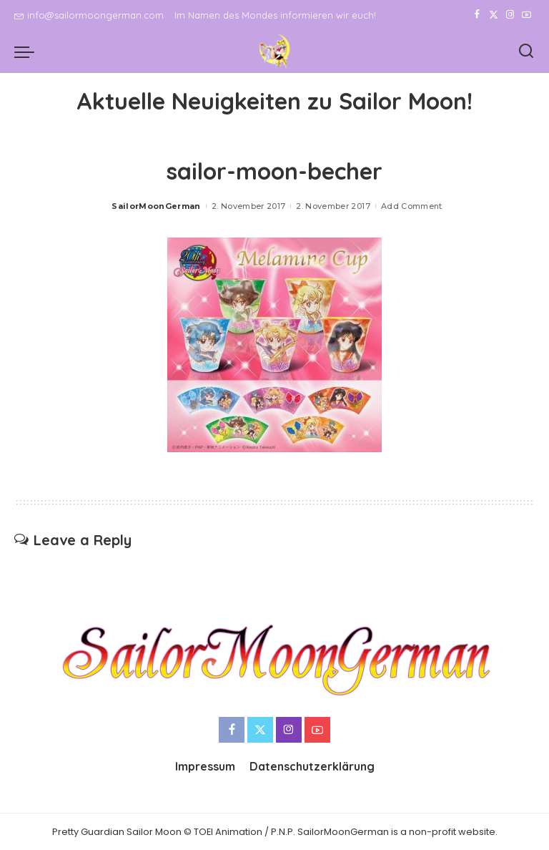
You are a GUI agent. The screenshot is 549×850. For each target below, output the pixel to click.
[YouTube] (526, 15)
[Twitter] (493, 15)
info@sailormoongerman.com (89, 15)
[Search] (526, 51)
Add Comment (411, 206)
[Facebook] (477, 15)
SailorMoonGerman (156, 206)
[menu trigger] (27, 51)
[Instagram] (510, 15)
